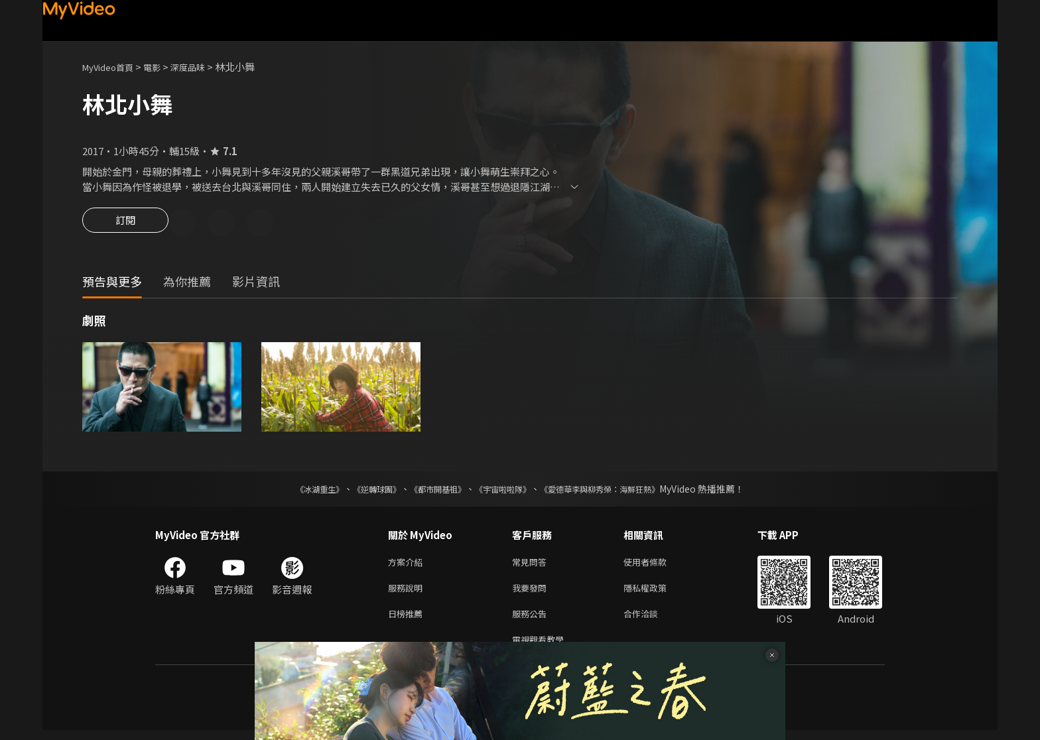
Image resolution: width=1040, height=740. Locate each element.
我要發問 (532, 592)
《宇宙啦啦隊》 (505, 490)
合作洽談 (651, 620)
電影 (162, 67)
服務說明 (408, 592)
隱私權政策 (656, 592)
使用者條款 (656, 565)
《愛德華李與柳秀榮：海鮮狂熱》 (616, 490)
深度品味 (202, 67)
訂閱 (125, 224)
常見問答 (532, 565)
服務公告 (532, 620)
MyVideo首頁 (112, 67)
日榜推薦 (408, 620)
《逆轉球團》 (361, 490)
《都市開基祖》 (431, 490)
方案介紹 (408, 565)
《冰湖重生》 (296, 490)
